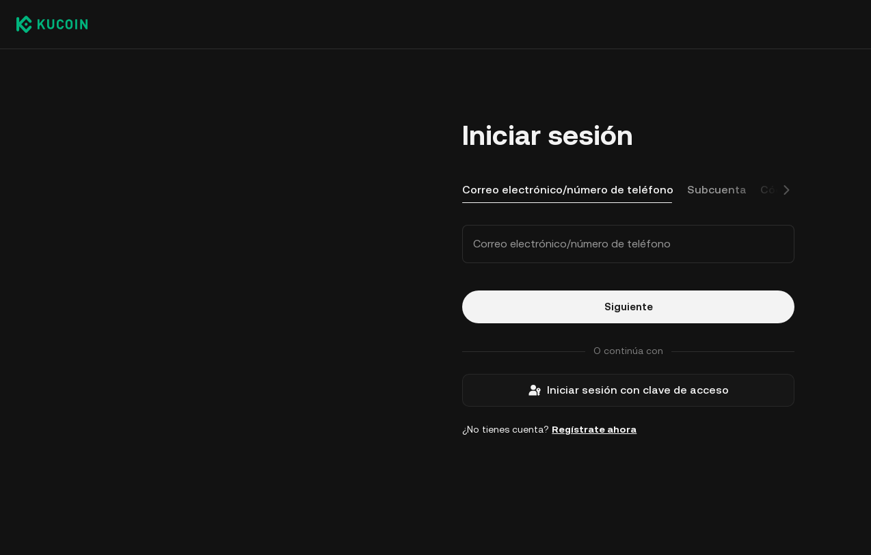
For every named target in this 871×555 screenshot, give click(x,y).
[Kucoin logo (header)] (52, 24)
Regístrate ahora (594, 429)
